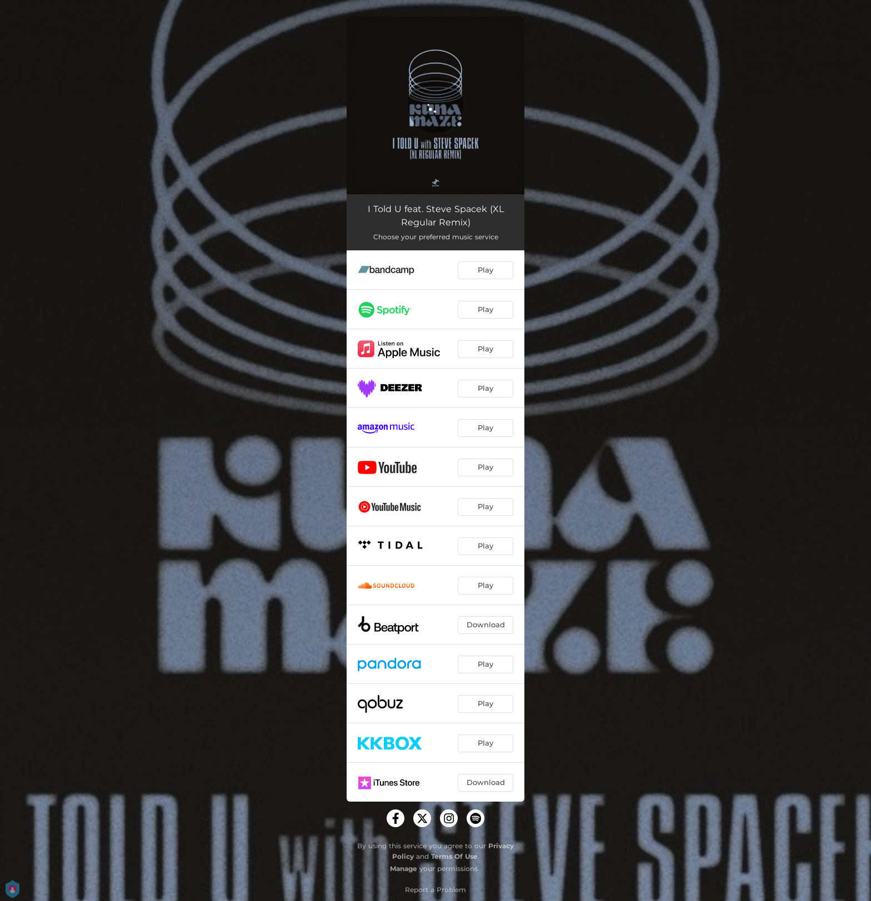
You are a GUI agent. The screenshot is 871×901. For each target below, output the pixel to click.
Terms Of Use (454, 856)
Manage (403, 868)
